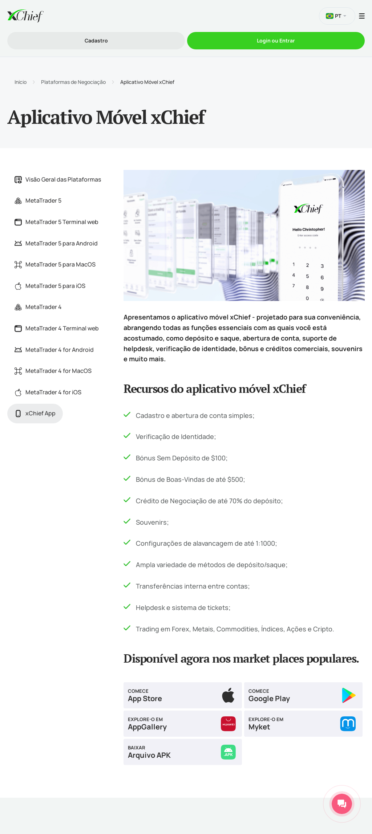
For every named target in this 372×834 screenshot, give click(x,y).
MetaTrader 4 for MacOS (53, 371)
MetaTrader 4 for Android (54, 350)
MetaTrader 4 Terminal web (57, 328)
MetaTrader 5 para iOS (50, 286)
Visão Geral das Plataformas (58, 179)
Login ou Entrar (276, 40)
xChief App (35, 413)
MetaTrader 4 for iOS (48, 392)
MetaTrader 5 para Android (56, 243)
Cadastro (96, 40)
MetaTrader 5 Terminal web (56, 222)
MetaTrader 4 (38, 307)
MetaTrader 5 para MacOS (55, 264)
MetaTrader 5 (38, 200)
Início (21, 82)
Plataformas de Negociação (73, 82)
